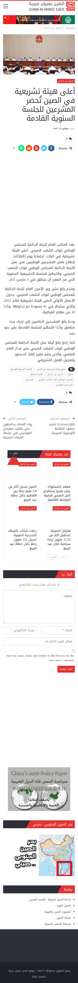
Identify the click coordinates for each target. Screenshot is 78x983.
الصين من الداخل (65, 81)
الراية (34, 976)
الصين (70, 374)
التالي (53, 557)
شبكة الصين (64, 917)
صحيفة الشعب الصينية (58, 923)
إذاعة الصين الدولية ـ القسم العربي (50, 899)
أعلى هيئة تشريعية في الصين (51, 369)
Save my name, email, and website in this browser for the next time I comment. (40, 658)
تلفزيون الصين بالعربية (58, 911)
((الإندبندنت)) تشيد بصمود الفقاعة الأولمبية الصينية (62, 428)
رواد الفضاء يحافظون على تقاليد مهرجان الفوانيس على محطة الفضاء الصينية (17, 430)
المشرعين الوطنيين (64, 385)
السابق (64, 557)
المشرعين (29, 380)
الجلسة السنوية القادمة (21, 369)
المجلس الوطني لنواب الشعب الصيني (55, 380)
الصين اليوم (64, 905)
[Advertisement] (39, 194)
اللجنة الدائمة (36, 374)
